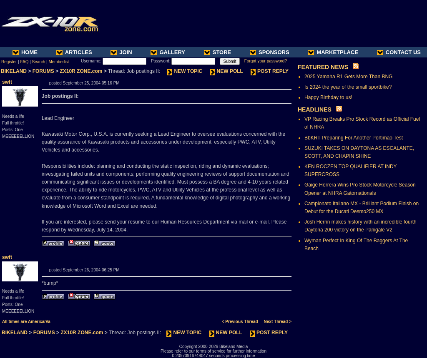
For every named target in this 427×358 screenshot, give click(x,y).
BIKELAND (14, 71)
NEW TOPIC (184, 71)
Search (38, 62)
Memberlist (58, 62)
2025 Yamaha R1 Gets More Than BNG (348, 77)
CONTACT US (399, 52)
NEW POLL (226, 71)
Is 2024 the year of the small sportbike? (348, 87)
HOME (25, 52)
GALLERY (168, 52)
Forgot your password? (265, 61)
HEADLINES (315, 109)
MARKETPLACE (333, 52)
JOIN (121, 52)
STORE (217, 52)
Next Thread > (277, 321)
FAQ (24, 62)
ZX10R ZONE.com (81, 71)
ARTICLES (74, 52)
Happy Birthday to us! (328, 97)
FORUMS (43, 71)
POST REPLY (270, 71)
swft (7, 82)
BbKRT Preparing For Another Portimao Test (353, 138)
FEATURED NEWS (323, 67)
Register (9, 62)
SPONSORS (269, 52)
